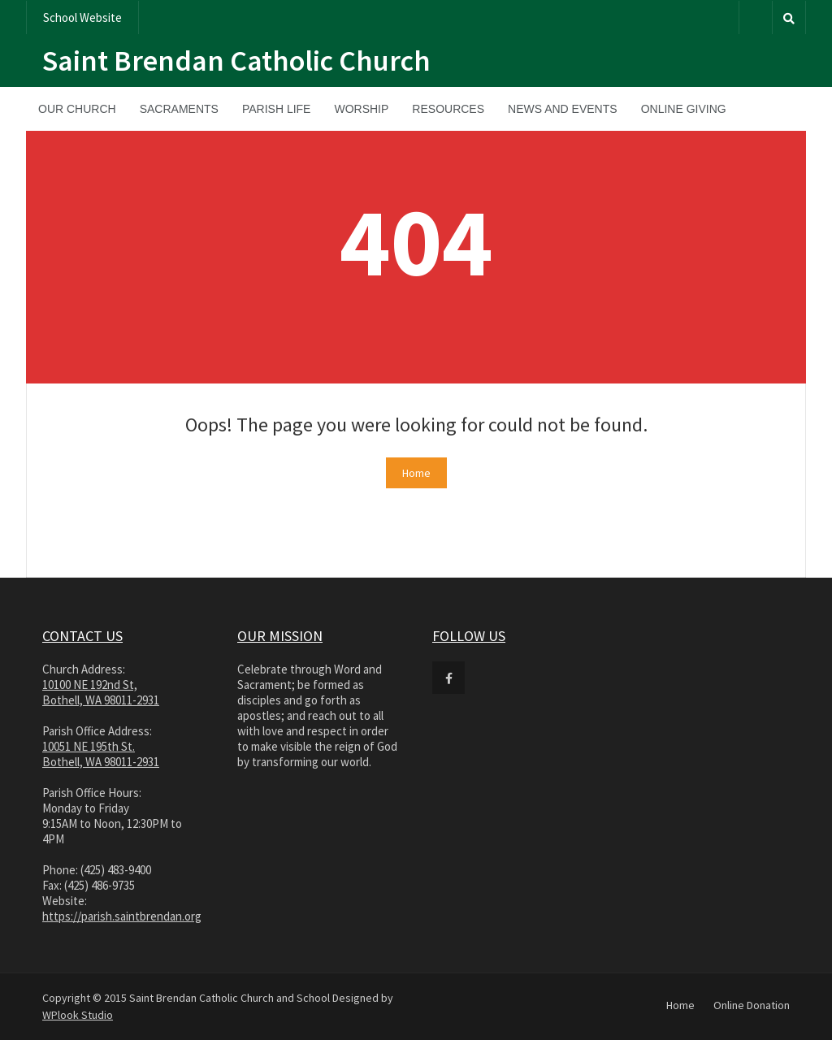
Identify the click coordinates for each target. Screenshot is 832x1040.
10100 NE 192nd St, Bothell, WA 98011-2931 (100, 692)
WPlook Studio (77, 1015)
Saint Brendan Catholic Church (236, 60)
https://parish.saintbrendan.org (122, 916)
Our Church (77, 108)
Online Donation (751, 1005)
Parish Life (276, 108)
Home (416, 473)
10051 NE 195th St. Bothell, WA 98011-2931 (100, 754)
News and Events (563, 108)
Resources (448, 108)
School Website (82, 17)
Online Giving (683, 108)
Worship (361, 108)
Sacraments (179, 108)
